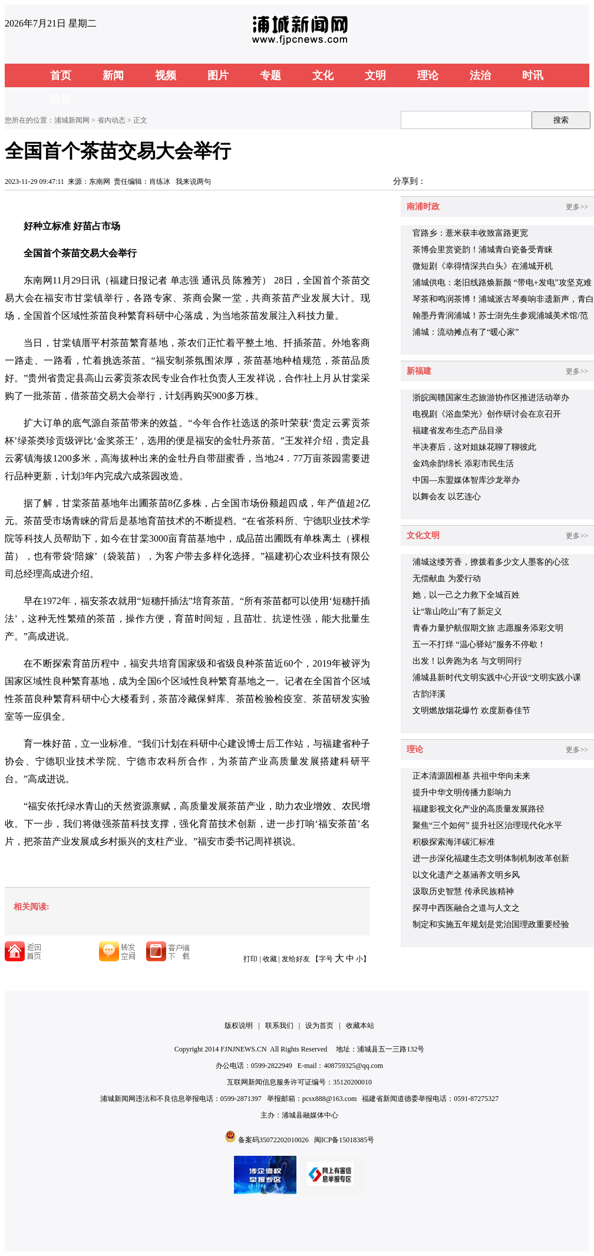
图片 (218, 75)
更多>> (577, 207)
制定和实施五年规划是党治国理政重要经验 (490, 924)
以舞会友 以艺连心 (446, 496)
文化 (323, 75)
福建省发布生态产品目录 (457, 430)
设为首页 (319, 1025)
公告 (60, 99)
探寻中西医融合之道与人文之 (466, 908)
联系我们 (279, 1025)
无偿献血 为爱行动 (446, 578)
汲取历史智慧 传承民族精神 (463, 891)
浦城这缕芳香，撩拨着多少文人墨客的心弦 (490, 562)
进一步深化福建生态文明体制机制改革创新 (490, 858)
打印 (250, 959)
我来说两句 (193, 181)
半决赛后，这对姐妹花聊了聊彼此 (474, 447)
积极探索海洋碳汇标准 (453, 842)
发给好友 (296, 959)
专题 (270, 75)
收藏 (270, 959)
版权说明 (239, 1025)
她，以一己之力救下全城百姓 (466, 595)
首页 (60, 75)
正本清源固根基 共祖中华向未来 (471, 776)
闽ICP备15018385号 (344, 1140)
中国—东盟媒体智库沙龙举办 (466, 480)
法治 (480, 75)
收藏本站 (360, 1025)
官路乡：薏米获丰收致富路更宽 (470, 233)
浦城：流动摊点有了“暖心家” (465, 332)
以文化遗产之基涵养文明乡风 (466, 875)
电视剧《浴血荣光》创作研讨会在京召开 (486, 414)
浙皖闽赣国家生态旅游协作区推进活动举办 (490, 397)
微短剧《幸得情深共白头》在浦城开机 (482, 266)
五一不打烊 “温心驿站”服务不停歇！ (479, 644)
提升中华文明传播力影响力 (462, 792)
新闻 (113, 75)
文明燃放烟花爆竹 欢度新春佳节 (471, 710)
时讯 (532, 75)
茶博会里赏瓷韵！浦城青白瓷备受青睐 (482, 249)
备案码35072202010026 (273, 1140)
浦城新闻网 (72, 120)
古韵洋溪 (429, 694)
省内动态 (111, 120)
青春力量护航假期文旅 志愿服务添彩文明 (487, 628)
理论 (427, 75)
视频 (165, 75)
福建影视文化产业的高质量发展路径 (478, 809)
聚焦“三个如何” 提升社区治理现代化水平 (487, 825)
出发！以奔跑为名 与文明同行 (467, 661)
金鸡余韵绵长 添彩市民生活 (463, 463)
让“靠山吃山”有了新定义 (457, 611)
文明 (375, 75)
